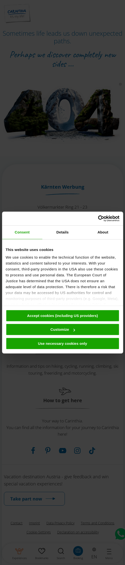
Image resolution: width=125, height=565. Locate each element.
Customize (62, 329)
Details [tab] (62, 232)
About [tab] (102, 232)
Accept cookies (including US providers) (62, 316)
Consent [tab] (22, 232)
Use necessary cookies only (62, 343)
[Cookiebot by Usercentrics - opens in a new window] (97, 218)
